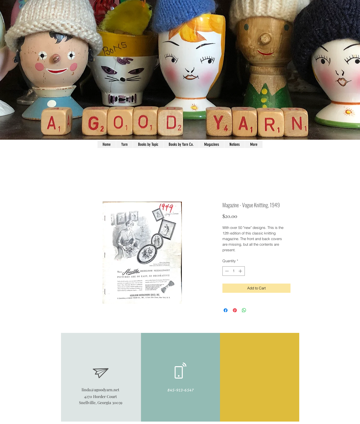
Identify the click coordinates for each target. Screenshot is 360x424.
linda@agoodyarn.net (100, 389)
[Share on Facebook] (225, 310)
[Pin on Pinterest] (235, 310)
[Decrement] (226, 271)
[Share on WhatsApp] (244, 310)
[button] (234, 144)
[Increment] (240, 271)
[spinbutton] (233, 271)
